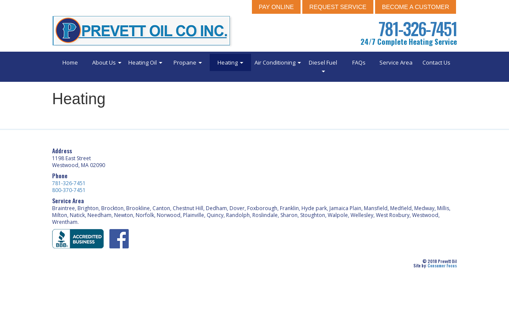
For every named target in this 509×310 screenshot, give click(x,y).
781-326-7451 (418, 28)
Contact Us (436, 62)
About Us (106, 62)
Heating (230, 62)
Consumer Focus (442, 265)
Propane (188, 62)
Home (70, 62)
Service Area (396, 62)
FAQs (359, 62)
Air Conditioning (277, 62)
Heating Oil (145, 62)
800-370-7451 (69, 190)
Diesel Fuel (323, 66)
